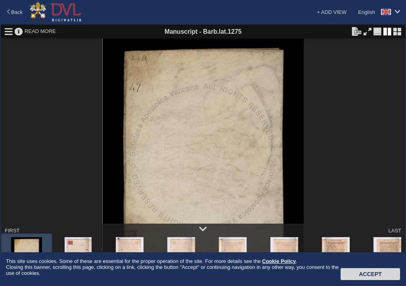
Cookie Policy (279, 261)
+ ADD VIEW (332, 12)
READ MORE (40, 31)
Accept (370, 274)
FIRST (12, 231)
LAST (394, 231)
